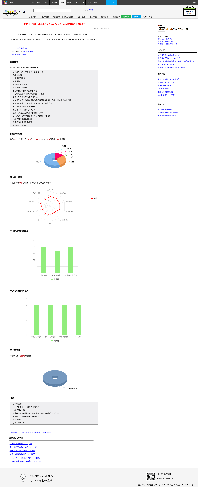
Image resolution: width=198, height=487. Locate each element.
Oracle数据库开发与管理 (167, 95)
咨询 (76, 3)
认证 (69, 3)
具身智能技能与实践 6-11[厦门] (23, 454)
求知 (12, 3)
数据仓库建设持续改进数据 (168, 112)
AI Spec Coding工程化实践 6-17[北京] (25, 458)
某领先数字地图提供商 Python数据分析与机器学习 (176, 61)
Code (46, 3)
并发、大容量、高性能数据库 (168, 79)
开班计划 (32, 17)
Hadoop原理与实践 (164, 85)
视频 (39, 3)
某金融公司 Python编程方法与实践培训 (172, 68)
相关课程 (161, 74)
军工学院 (93, 17)
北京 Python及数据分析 (166, 64)
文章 (19, 3)
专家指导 (116, 17)
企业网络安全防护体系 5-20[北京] (24, 447)
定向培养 (104, 17)
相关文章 (161, 104)
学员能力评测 (27, 51)
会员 (195, 3)
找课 (91, 10)
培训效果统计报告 (19, 55)
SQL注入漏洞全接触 (165, 109)
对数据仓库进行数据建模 (167, 116)
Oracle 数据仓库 (163, 89)
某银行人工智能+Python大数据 (169, 58)
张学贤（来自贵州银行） (167, 41)
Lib (32, 3)
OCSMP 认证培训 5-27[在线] (21, 444)
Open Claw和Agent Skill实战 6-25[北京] (26, 461)
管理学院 (56, 17)
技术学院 (45, 17)
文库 (25, 3)
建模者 (96, 3)
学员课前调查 (22, 48)
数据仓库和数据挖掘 (165, 92)
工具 (82, 3)
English (151, 17)
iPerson (54, 3)
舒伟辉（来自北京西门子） (168, 44)
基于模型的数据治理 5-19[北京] (23, 451)
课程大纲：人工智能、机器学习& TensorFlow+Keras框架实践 (31, 433)
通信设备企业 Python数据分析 (168, 55)
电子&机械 (81, 17)
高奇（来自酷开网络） (166, 39)
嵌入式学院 (68, 17)
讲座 (89, 3)
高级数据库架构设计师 (166, 82)
